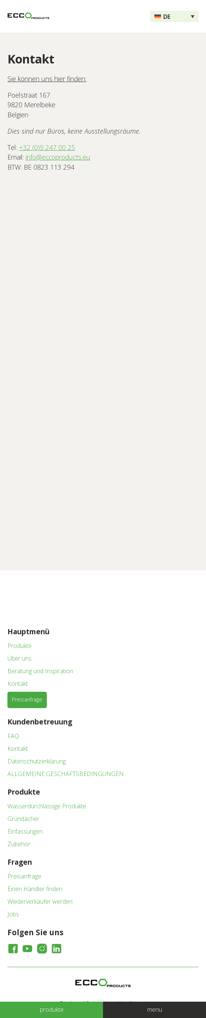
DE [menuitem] (166, 17)
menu (154, 1009)
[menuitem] (174, 16)
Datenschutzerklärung (36, 761)
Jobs (13, 914)
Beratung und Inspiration (40, 671)
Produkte (19, 646)
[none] (174, 16)
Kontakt (17, 684)
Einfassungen (25, 831)
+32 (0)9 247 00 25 (47, 147)
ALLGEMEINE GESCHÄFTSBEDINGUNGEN (65, 774)
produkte (52, 1009)
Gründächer (23, 819)
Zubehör (18, 844)
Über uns (19, 658)
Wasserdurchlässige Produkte (46, 806)
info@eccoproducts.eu (58, 157)
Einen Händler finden (34, 889)
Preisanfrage (27, 699)
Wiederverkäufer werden (40, 901)
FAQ (13, 736)
